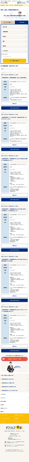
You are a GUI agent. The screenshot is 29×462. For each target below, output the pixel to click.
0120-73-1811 (22, 3)
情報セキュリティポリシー (19, 415)
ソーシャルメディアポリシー (5, 418)
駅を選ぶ (4, 36)
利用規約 (16, 418)
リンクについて (3, 421)
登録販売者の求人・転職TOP (4, 5)
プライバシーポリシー (4, 415)
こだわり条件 (5, 50)
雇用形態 (4, 46)
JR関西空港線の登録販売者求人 (18, 5)
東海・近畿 (11, 5)
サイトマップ (17, 421)
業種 (3, 41)
